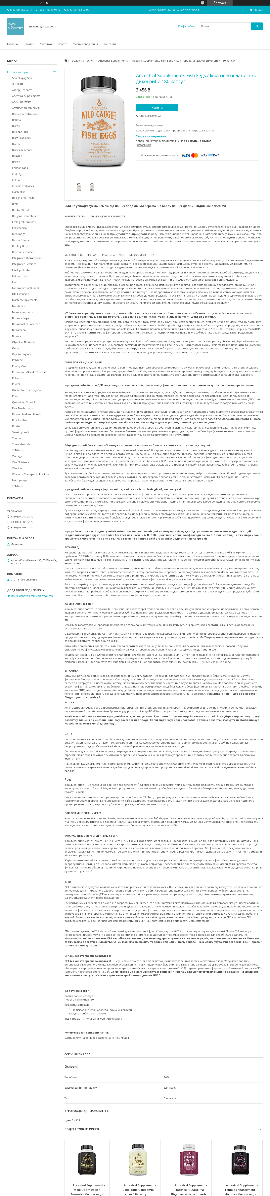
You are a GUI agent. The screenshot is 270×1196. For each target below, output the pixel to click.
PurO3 (16, 384)
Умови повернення (85, 44)
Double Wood (20, 210)
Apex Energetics (21, 102)
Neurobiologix (20, 318)
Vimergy (17, 456)
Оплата (62, 44)
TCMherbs (18, 450)
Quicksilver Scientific (24, 402)
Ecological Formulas (24, 222)
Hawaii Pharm (20, 240)
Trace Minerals (21, 444)
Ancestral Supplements (113, 60)
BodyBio (17, 156)
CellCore (17, 180)
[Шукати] (257, 26)
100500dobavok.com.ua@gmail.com (32, 595)
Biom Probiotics (21, 138)
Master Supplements (24, 300)
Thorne (16, 438)
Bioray (16, 126)
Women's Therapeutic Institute (30, 474)
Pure (15, 396)
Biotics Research (22, 150)
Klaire (15, 282)
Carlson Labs (20, 168)
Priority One (19, 366)
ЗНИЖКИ (17, 84)
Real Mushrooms (22, 408)
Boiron (16, 162)
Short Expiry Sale (22, 78)
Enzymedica (19, 228)
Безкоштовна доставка (149, 125)
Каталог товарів (17, 72)
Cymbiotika (18, 192)
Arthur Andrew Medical (26, 108)
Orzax (16, 348)
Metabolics (18, 306)
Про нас (29, 44)
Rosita (16, 426)
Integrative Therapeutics (27, 258)
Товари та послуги (82, 60)
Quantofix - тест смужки (27, 390)
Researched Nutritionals (26, 414)
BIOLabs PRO (20, 132)
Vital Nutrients (20, 462)
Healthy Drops (20, 246)
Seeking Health (21, 432)
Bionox (16, 144)
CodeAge (17, 174)
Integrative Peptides (24, 264)
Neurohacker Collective (26, 324)
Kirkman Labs (20, 276)
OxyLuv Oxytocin (22, 354)
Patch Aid (17, 360)
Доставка (46, 44)
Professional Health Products (30, 372)
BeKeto (16, 120)
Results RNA (19, 420)
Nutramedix (19, 330)
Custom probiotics (23, 186)
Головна (12, 44)
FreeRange (18, 234)
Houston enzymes (23, 252)
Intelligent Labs (21, 270)
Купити (157, 107)
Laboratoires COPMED (25, 288)
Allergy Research (22, 90)
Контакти (110, 44)
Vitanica (17, 468)
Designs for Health (23, 198)
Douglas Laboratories (25, 216)
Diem (15, 204)
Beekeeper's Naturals (25, 114)
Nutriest (17, 336)
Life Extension (20, 294)
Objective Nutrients (23, 342)
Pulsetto (17, 378)
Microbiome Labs (22, 312)
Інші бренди (19, 480)
